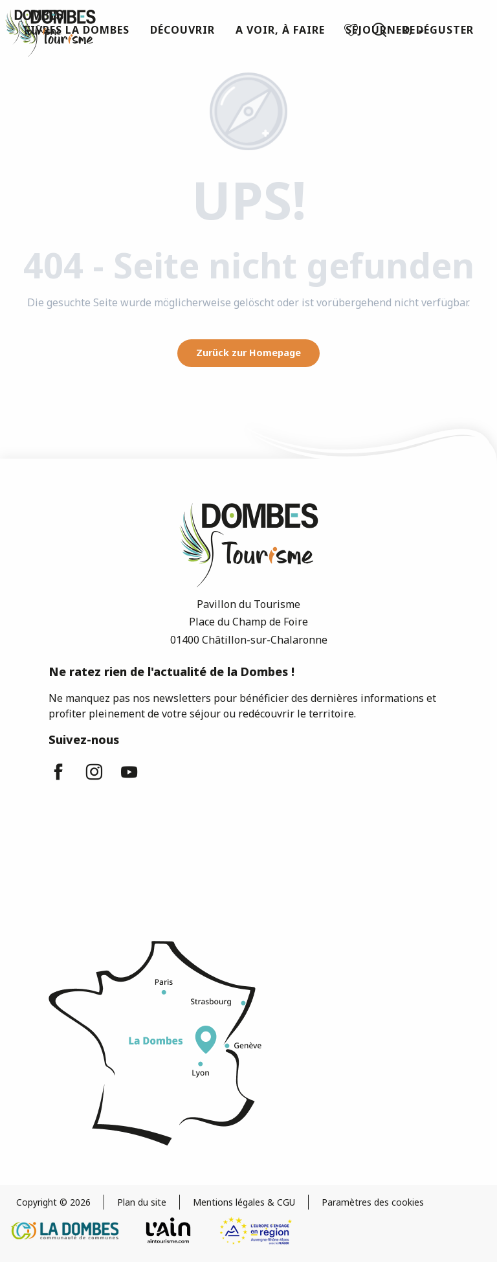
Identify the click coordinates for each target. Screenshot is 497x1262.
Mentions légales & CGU (244, 1202)
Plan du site (141, 1202)
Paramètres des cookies (373, 1202)
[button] (379, 30)
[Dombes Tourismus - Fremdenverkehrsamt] (34, 27)
